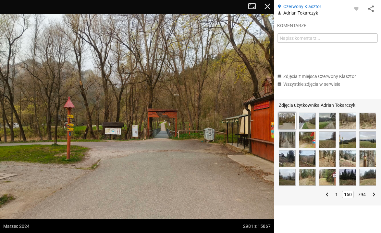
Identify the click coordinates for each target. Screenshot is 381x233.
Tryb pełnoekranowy (254, 6)
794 (362, 194)
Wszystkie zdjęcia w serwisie (308, 84)
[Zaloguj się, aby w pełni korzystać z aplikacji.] (356, 8)
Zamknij (267, 6)
